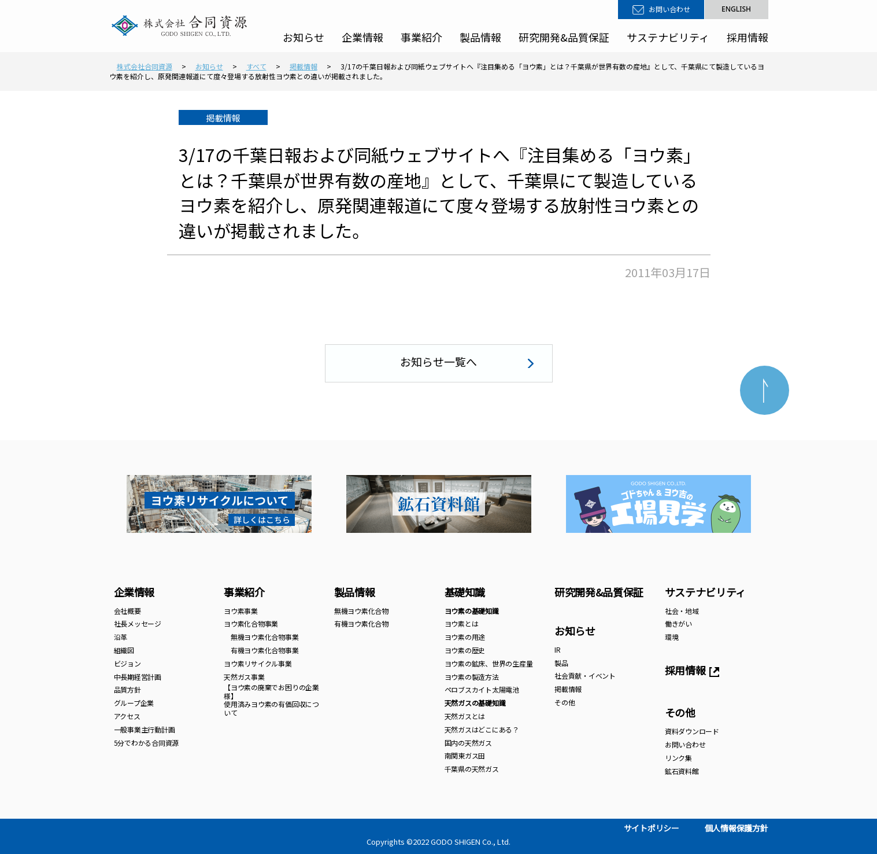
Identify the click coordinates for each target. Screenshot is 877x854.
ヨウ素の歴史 (465, 650)
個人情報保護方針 (736, 828)
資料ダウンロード (692, 731)
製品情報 (480, 37)
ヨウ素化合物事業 (251, 623)
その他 (564, 702)
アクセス (127, 716)
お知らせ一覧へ (438, 361)
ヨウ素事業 (241, 611)
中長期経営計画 (137, 677)
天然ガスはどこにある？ (482, 729)
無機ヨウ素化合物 (361, 611)
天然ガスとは (465, 716)
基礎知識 (465, 591)
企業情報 (362, 37)
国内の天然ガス (468, 743)
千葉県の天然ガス (472, 769)
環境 (672, 637)
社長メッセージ (137, 623)
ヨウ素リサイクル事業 (258, 663)
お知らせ (303, 37)
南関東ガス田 (465, 755)
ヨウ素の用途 (465, 637)
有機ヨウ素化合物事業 (261, 650)
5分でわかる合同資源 (146, 743)
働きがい (678, 623)
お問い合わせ (669, 9)
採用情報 (747, 37)
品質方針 (127, 689)
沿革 (121, 637)
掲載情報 (568, 689)
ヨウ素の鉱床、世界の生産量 (489, 663)
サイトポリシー (651, 828)
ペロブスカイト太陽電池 (482, 689)
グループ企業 (134, 703)
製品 (561, 663)
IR (557, 649)
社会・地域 (682, 611)
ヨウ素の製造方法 (472, 677)
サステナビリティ (668, 37)
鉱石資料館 (682, 771)
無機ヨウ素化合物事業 (261, 637)
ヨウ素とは (462, 623)
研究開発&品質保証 (564, 37)
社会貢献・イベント (585, 675)
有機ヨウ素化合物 (361, 623)
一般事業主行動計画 (144, 729)
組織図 (124, 650)
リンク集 (678, 758)
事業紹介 (421, 37)
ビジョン (127, 663)
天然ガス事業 (244, 677)
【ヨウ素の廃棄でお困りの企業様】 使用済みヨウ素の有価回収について (271, 699)
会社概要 (127, 611)
